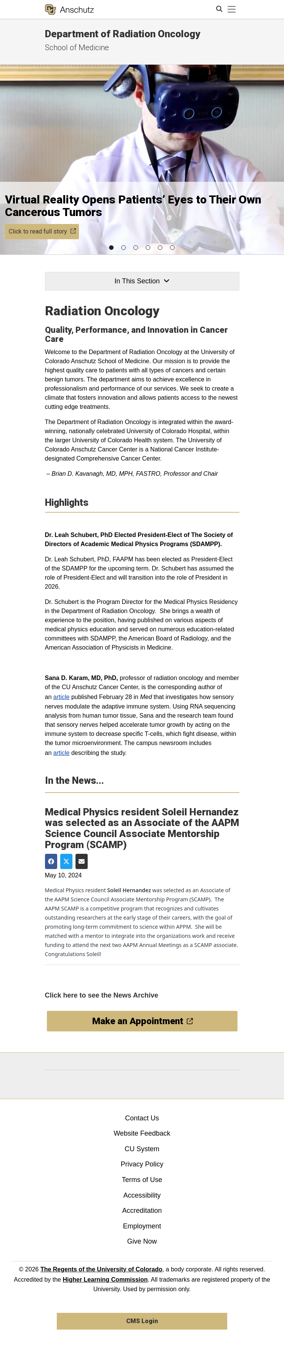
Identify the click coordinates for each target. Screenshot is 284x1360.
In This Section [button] (141, 281)
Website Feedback (142, 1133)
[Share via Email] (81, 861)
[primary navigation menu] (231, 9)
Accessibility (141, 1195)
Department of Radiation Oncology (122, 34)
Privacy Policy (141, 1164)
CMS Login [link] (142, 1321)
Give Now (142, 1241)
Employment (142, 1226)
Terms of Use (142, 1180)
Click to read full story (42, 231)
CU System (142, 1149)
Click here (61, 995)
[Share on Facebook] (51, 861)
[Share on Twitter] (66, 861)
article (61, 697)
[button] (111, 247)
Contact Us (142, 1118)
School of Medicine (77, 47)
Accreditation (142, 1210)
